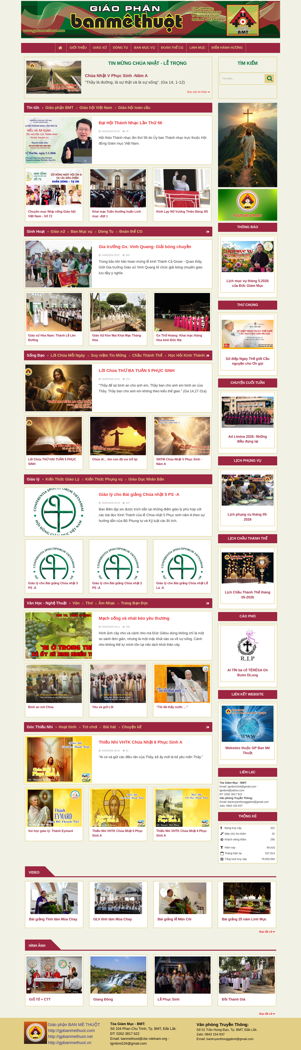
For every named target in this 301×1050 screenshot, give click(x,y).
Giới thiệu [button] (78, 47)
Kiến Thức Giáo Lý (62, 479)
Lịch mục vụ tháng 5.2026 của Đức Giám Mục (248, 283)
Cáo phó (248, 616)
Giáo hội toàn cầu (134, 107)
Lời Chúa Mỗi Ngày (67, 355)
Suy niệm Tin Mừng (108, 355)
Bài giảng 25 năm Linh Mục (244, 919)
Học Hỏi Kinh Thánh (186, 355)
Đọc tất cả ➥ (267, 931)
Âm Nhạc (106, 603)
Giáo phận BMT (59, 107)
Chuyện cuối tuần (248, 383)
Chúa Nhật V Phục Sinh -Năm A (116, 75)
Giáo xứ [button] (100, 47)
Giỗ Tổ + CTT (40, 999)
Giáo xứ (58, 231)
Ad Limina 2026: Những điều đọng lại (247, 439)
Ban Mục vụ (81, 231)
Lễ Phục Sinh (168, 999)
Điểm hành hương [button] (227, 47)
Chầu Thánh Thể (147, 355)
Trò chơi (89, 727)
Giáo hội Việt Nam (95, 107)
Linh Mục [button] (197, 47)
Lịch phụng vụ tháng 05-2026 (248, 517)
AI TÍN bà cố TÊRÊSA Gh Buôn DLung (247, 672)
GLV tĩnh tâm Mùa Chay (112, 919)
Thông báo (247, 227)
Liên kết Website (248, 694)
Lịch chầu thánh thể (247, 538)
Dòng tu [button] (120, 47)
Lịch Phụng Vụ (247, 460)
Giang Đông (103, 999)
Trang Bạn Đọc (134, 603)
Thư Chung (247, 305)
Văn (76, 603)
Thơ (88, 603)
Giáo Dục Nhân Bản (146, 479)
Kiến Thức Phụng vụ (103, 479)
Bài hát (109, 727)
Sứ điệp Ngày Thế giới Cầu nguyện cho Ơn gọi (248, 361)
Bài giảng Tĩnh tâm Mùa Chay (53, 919)
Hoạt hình (67, 727)
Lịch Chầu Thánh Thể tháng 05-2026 (247, 594)
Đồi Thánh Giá (233, 999)
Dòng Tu (105, 231)
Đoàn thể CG (131, 231)
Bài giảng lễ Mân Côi (174, 919)
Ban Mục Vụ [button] (144, 47)
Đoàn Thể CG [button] (172, 47)
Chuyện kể (131, 727)
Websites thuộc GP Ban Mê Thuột (247, 750)
